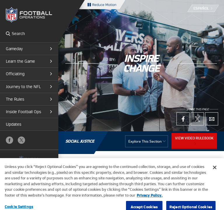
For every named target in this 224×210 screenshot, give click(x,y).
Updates (13, 124)
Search (8, 33)
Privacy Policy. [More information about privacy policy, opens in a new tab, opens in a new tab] (149, 199)
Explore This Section (145, 141)
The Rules (15, 99)
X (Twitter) (21, 140)
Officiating (15, 73)
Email (211, 118)
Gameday (14, 48)
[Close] (214, 171)
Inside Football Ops (23, 111)
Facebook (9, 140)
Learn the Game (20, 61)
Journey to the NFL (23, 86)
